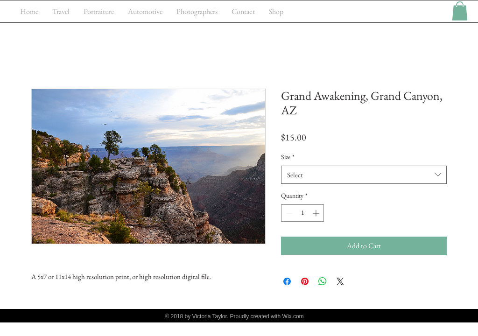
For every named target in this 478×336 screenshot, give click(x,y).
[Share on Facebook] (287, 281)
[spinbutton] (302, 213)
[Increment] (317, 213)
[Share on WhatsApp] (322, 281)
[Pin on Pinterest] (304, 281)
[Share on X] (340, 281)
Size (288, 157)
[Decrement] (288, 213)
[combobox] (364, 175)
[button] (460, 11)
